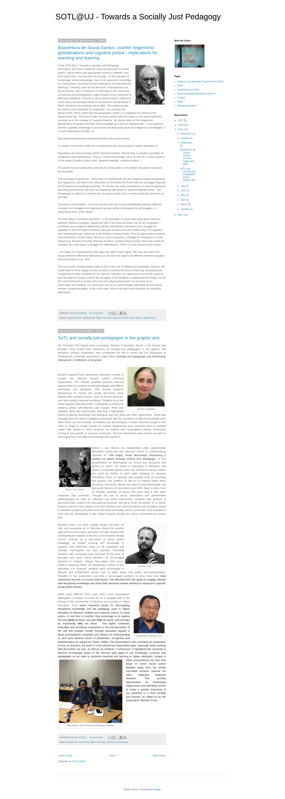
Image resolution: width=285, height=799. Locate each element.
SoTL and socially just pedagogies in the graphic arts (109, 337)
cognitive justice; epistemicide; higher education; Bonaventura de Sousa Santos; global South (111, 318)
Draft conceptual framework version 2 (197, 93)
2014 (181, 214)
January (185, 209)
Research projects (186, 105)
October (185, 138)
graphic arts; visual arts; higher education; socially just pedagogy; (97, 742)
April (183, 199)
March (184, 204)
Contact (181, 97)
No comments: (96, 313)
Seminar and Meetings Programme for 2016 (200, 81)
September (186, 142)
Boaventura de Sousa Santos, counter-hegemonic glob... (188, 156)
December (186, 133)
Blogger (157, 789)
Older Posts (158, 755)
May (183, 195)
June (183, 190)
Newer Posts (65, 755)
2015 (181, 129)
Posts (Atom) (79, 761)
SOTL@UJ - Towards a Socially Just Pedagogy (138, 16)
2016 (181, 125)
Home (112, 755)
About (180, 101)
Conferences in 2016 (188, 89)
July (183, 186)
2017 (181, 120)
